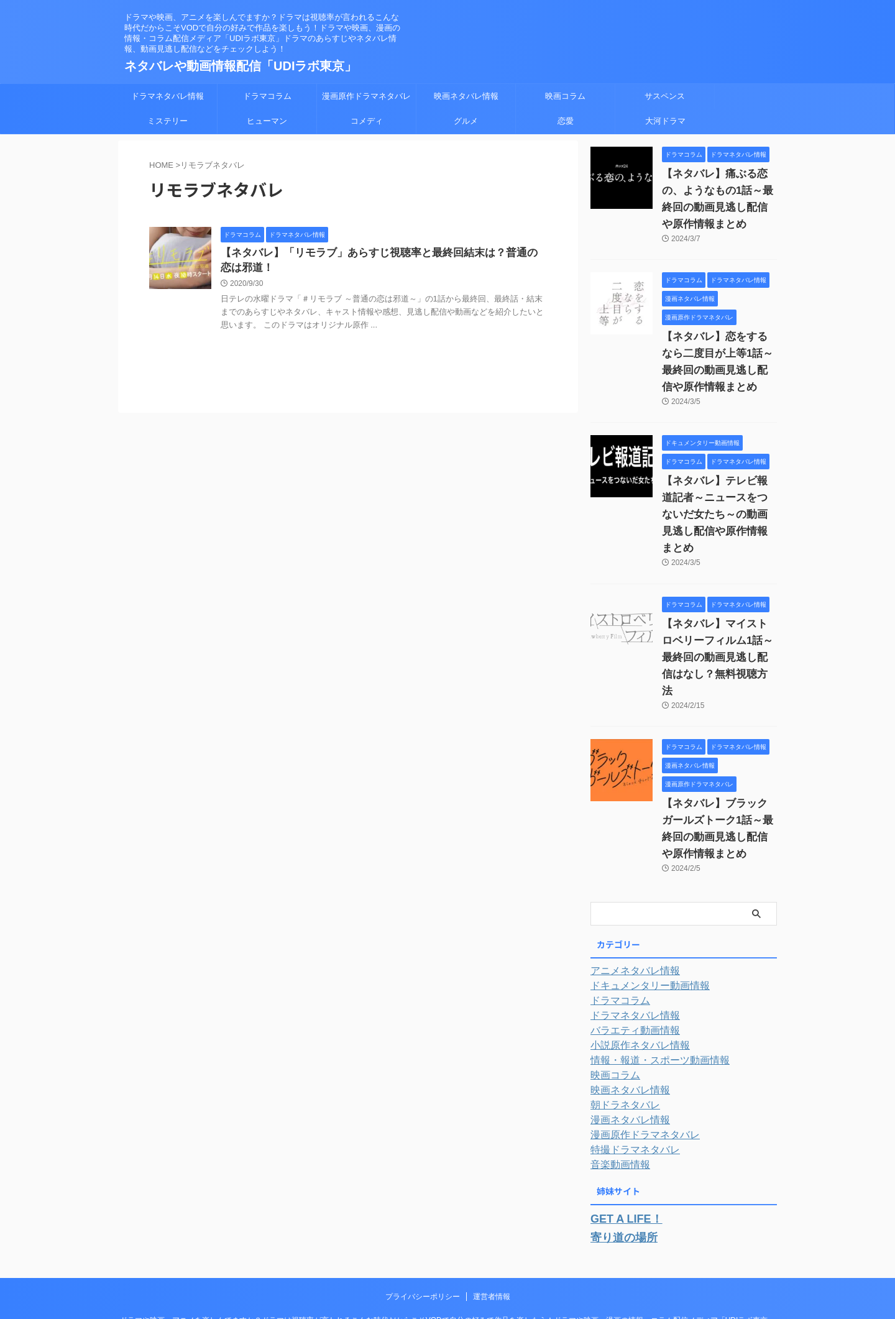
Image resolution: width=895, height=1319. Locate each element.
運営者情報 (491, 1226)
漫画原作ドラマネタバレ (366, 96)
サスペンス (665, 96)
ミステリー (167, 121)
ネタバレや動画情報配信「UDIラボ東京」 (240, 66)
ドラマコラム (267, 96)
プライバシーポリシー (422, 1226)
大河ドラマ (665, 121)
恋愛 (566, 121)
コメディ (367, 121)
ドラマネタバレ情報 (167, 96)
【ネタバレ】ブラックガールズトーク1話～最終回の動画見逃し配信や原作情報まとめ (718, 770)
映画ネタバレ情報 (466, 96)
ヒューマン (267, 121)
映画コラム (565, 96)
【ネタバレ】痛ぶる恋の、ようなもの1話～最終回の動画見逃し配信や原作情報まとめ (718, 191)
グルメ (466, 121)
